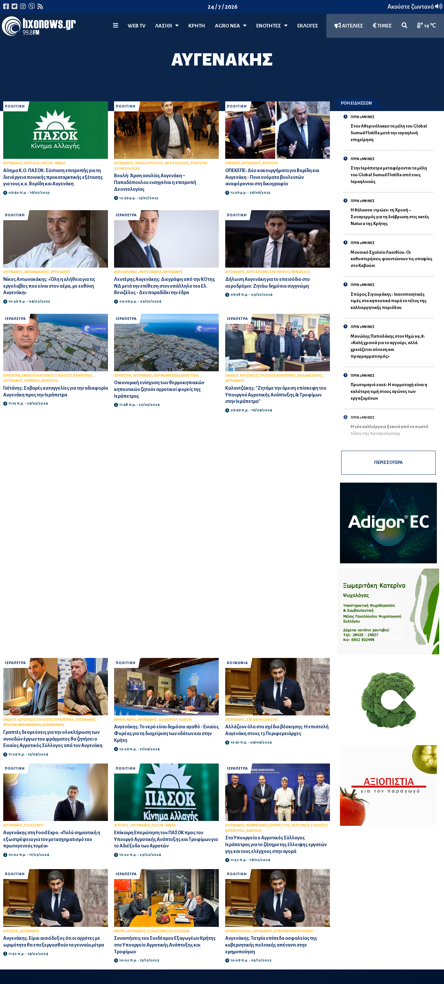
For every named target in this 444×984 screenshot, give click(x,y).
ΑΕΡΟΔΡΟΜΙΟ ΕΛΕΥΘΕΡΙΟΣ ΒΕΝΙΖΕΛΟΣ (278, 272)
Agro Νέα (231, 26)
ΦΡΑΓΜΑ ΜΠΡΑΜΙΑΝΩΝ (22, 725)
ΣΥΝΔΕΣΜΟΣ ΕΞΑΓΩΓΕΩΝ (168, 931)
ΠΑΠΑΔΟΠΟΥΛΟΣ (149, 163)
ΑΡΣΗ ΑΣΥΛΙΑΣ (177, 163)
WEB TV (136, 26)
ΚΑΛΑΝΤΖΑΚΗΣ (310, 375)
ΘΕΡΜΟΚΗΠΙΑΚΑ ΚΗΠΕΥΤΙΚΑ (176, 375)
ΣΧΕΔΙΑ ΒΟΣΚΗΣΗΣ (262, 720)
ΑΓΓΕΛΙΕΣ (348, 26)
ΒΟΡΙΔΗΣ (32, 163)
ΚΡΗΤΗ (196, 26)
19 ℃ (426, 26)
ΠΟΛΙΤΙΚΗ (15, 106)
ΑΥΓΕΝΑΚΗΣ (13, 163)
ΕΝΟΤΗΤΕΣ (272, 26)
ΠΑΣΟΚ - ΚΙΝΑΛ (53, 163)
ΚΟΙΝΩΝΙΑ (237, 663)
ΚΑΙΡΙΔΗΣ (254, 831)
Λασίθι (167, 26)
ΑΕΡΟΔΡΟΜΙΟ (126, 272)
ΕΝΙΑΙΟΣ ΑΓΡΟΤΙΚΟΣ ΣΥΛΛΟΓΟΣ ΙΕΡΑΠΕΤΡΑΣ (57, 375)
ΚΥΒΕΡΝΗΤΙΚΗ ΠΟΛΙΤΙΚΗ (293, 931)
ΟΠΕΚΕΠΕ (232, 163)
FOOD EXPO (33, 825)
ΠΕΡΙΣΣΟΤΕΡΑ (388, 462)
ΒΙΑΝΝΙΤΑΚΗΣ (54, 725)
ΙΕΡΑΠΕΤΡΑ (126, 215)
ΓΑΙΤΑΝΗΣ (32, 381)
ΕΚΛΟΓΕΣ (307, 26)
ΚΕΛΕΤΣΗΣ (49, 381)
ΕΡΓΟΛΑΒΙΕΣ (61, 272)
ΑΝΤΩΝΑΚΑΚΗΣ (36, 272)
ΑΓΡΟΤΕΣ (121, 825)
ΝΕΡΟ (131, 720)
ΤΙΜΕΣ (382, 26)
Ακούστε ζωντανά (414, 7)
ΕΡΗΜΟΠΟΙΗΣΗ (238, 931)
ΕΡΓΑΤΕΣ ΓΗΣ (280, 825)
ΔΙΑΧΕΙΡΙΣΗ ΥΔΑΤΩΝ (175, 720)
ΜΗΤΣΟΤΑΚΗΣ (150, 272)
